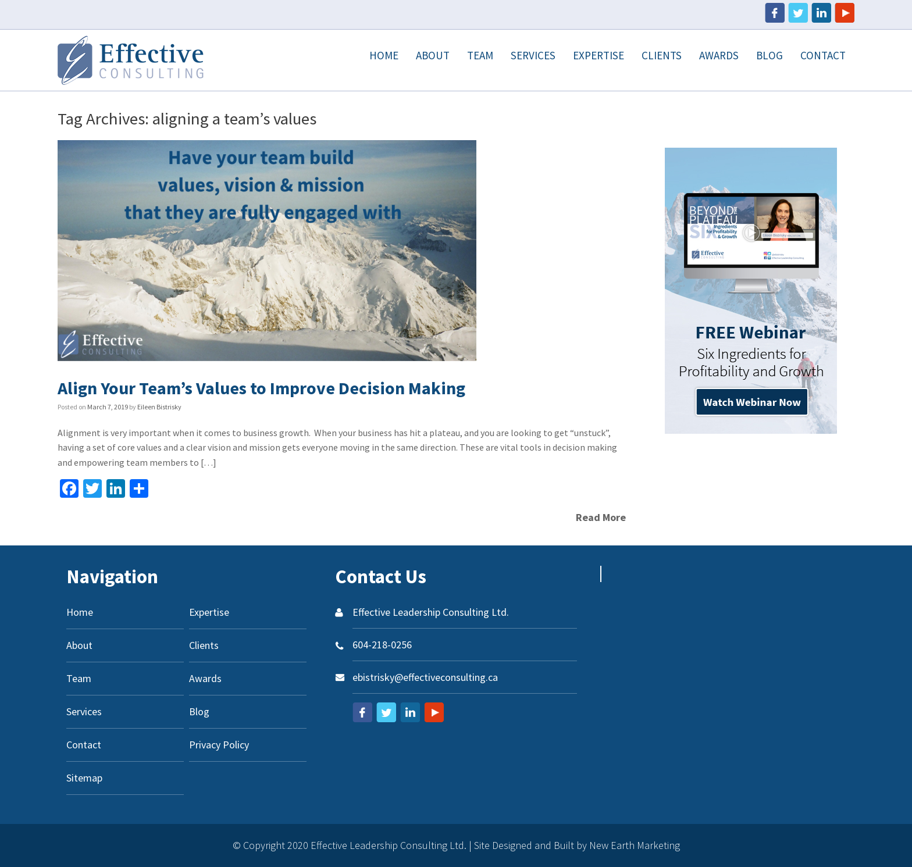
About (433, 55)
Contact (823, 55)
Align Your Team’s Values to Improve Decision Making (261, 388)
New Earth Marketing (634, 845)
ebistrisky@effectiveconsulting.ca (425, 677)
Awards (719, 55)
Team (480, 55)
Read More (601, 517)
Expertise (598, 55)
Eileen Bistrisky (159, 406)
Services (533, 55)
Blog (769, 55)
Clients (662, 55)
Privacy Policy (219, 744)
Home (383, 55)
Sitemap (84, 777)
